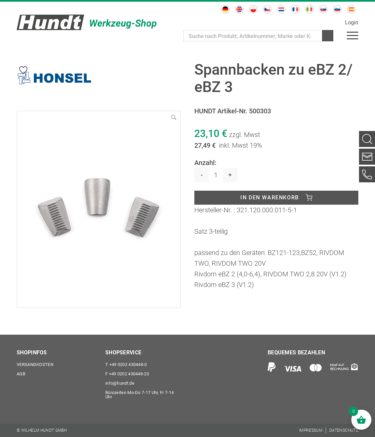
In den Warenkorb (269, 197)
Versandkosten (35, 364)
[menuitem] (352, 35)
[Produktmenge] (216, 175)
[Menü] (352, 35)
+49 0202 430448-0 (126, 364)
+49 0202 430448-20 (127, 374)
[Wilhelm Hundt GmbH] (87, 22)
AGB (21, 374)
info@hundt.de (119, 383)
